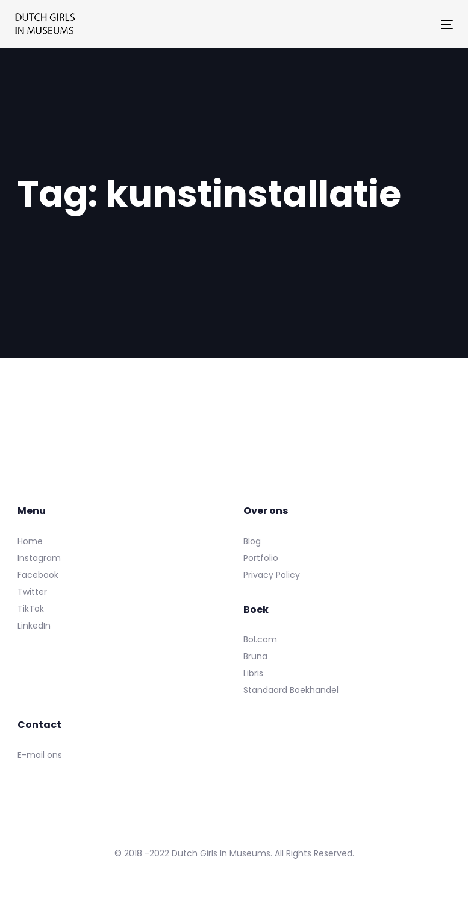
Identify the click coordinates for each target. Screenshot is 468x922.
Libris (253, 673)
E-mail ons (39, 755)
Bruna (255, 656)
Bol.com (260, 639)
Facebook (37, 575)
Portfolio (260, 558)
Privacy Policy (271, 575)
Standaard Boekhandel (291, 690)
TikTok (30, 609)
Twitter (32, 592)
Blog (252, 541)
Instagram (39, 558)
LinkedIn (34, 625)
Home (30, 541)
